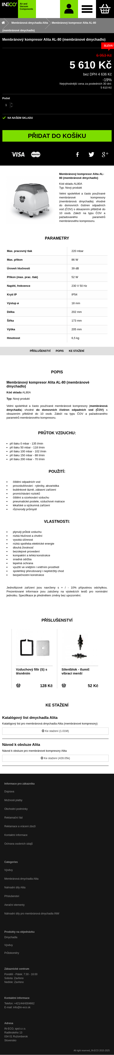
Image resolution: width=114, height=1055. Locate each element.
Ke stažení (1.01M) (55, 731)
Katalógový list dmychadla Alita (29, 718)
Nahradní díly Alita (14, 887)
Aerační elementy (14, 904)
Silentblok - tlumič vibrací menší (76, 671)
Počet (6, 98)
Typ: (62, 187)
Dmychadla (10, 937)
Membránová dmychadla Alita (21, 878)
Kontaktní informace (16, 835)
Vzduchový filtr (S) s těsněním (31, 671)
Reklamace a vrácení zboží (20, 826)
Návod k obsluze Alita (21, 745)
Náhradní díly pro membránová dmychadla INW (31, 913)
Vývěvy (8, 870)
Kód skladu (66, 183)
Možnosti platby (13, 800)
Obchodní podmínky (16, 808)
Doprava (9, 791)
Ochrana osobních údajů (18, 843)
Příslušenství (11, 896)
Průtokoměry (11, 952)
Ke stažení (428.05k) (55, 758)
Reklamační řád (13, 817)
